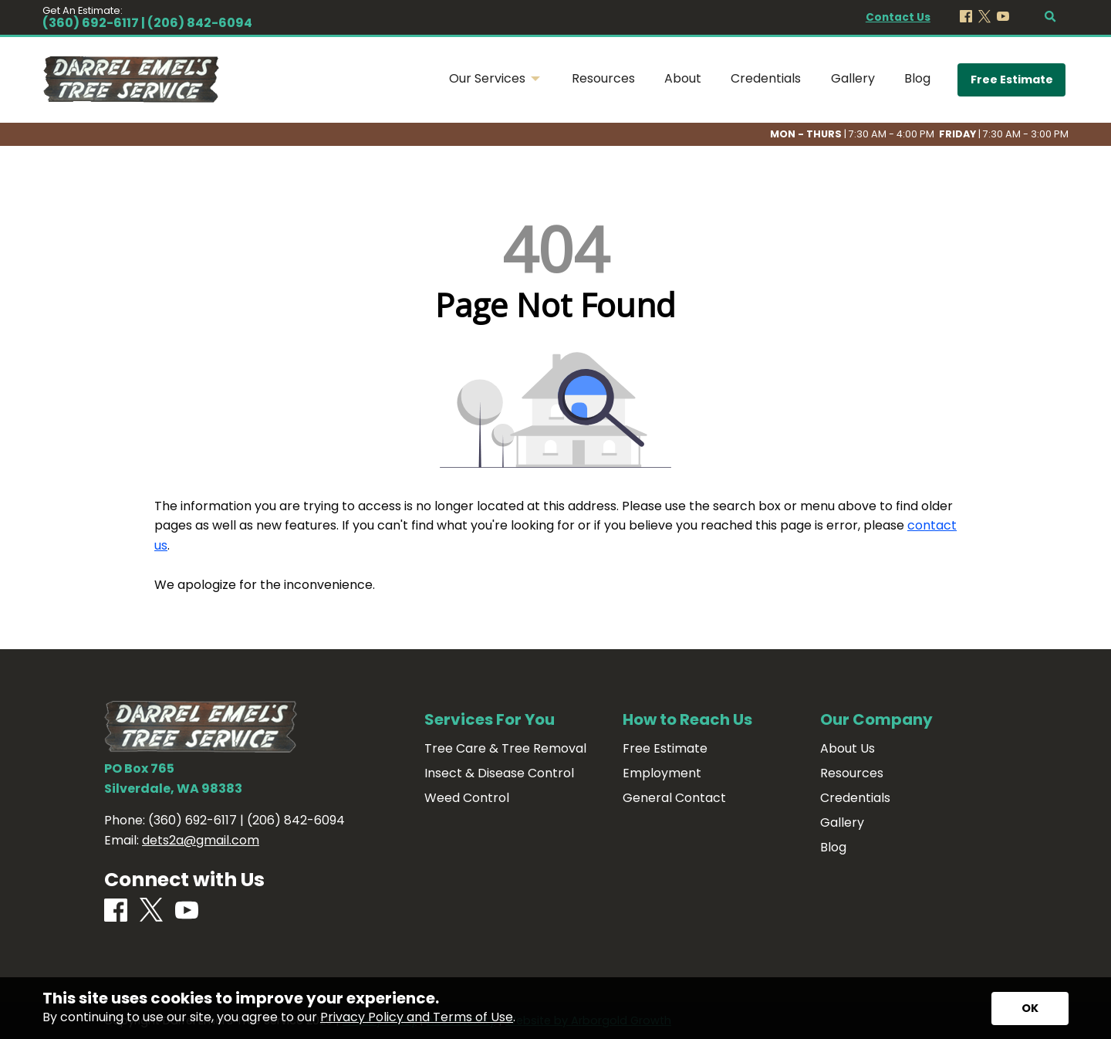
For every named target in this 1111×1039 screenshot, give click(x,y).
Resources (851, 773)
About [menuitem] (682, 78)
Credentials (855, 798)
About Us (847, 749)
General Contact (674, 798)
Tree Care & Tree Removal (505, 749)
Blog (833, 847)
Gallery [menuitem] (853, 78)
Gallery (842, 823)
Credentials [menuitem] (766, 78)
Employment (662, 773)
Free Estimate (1012, 79)
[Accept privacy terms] (1030, 1008)
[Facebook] (966, 17)
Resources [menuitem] (603, 78)
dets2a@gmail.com (200, 840)
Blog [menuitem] (917, 78)
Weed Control (466, 798)
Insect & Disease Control (499, 773)
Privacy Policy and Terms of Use (416, 1017)
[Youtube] (1003, 17)
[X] (984, 17)
